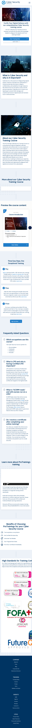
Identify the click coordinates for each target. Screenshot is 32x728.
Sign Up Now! (14, 321)
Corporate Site (16, 668)
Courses (16, 681)
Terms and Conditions (16, 721)
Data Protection (16, 718)
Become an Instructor (16, 671)
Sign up (5, 272)
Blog (16, 666)
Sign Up (16, 699)
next (30, 227)
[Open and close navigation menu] (29, 2)
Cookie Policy (16, 723)
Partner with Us (16, 708)
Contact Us (16, 705)
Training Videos (16, 679)
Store (16, 686)
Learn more (15, 41)
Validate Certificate (16, 688)
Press (16, 664)
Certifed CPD (24, 374)
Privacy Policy (16, 716)
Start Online (15, 245)
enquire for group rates (18, 274)
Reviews (16, 703)
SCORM (22, 400)
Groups (16, 684)
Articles (16, 701)
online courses (16, 407)
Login (16, 697)
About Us (16, 662)
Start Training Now (15, 39)
